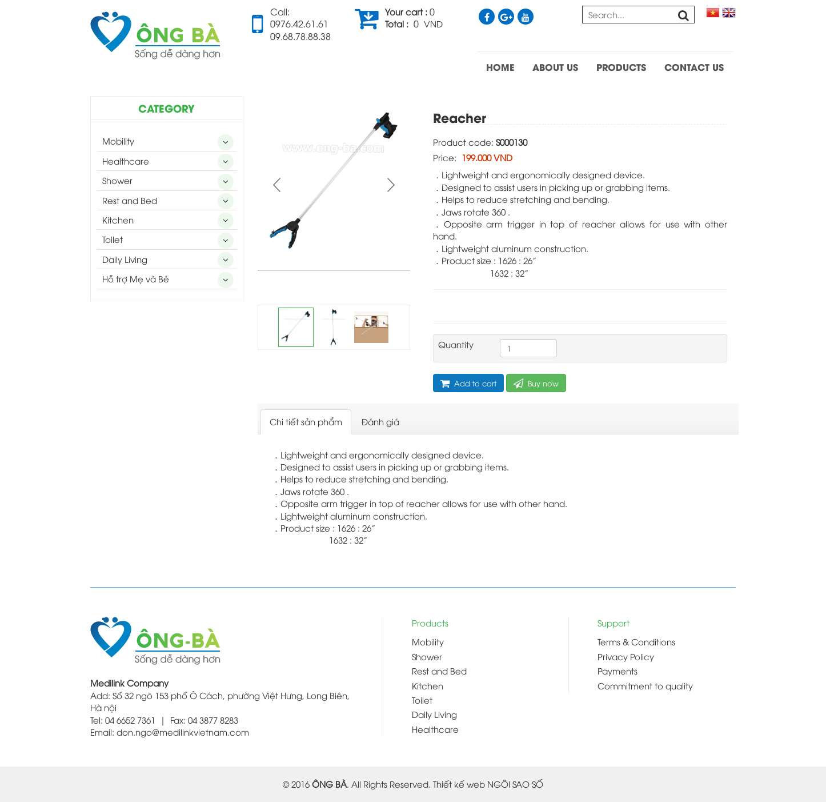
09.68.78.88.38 (300, 36)
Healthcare (125, 160)
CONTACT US (694, 66)
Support (613, 622)
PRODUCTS (621, 66)
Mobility (118, 140)
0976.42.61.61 (299, 23)
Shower (117, 180)
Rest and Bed (129, 200)
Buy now (536, 383)
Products (430, 622)
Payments (617, 670)
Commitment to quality (645, 685)
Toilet (112, 239)
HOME (500, 66)
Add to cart (468, 383)
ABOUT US (555, 66)
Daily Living (124, 259)
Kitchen (118, 219)
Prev (278, 184)
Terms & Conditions (636, 641)
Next (389, 184)
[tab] (305, 421)
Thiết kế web (459, 783)
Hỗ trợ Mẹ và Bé (135, 278)
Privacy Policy (626, 656)
